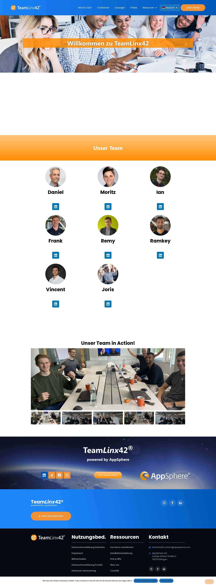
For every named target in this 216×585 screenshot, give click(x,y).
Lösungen (120, 7)
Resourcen (150, 7)
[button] (33, 379)
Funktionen (103, 7)
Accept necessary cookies (145, 581)
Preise (133, 7)
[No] (209, 581)
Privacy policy (166, 581)
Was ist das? (85, 7)
